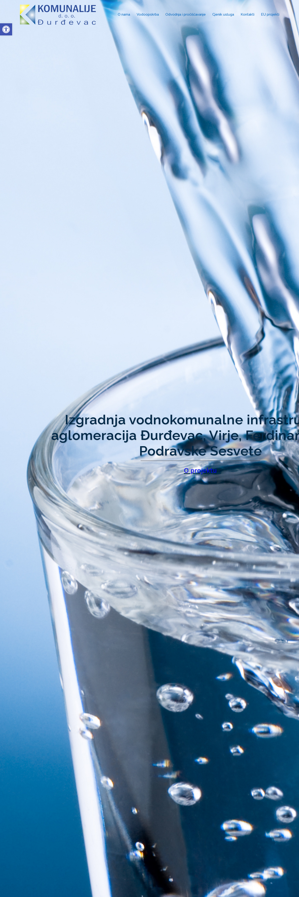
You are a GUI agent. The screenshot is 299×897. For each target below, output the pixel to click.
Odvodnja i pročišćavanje (185, 14)
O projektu (220, 470)
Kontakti (247, 14)
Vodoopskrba (148, 14)
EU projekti (270, 14)
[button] (6, 29)
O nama (124, 14)
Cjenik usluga (223, 14)
